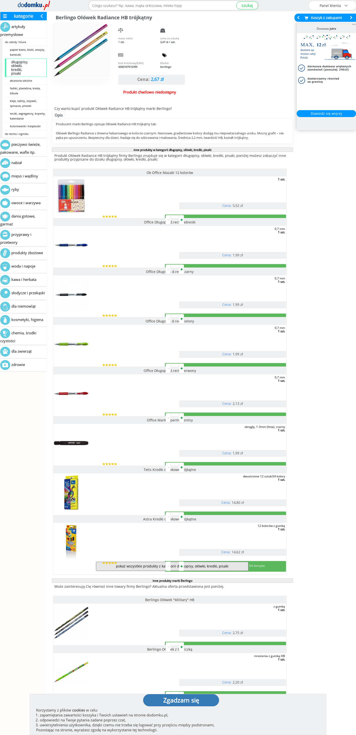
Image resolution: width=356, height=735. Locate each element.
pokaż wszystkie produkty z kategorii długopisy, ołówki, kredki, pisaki (172, 378)
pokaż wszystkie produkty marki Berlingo (172, 547)
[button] (16, 616)
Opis (59, 115)
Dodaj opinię (48, 636)
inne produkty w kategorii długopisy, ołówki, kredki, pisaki (172, 150)
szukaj (247, 5)
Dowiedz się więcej (326, 113)
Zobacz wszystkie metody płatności (135, 640)
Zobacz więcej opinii (51, 644)
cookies (78, 710)
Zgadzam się (181, 700)
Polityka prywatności (202, 681)
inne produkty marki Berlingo (172, 393)
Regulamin (193, 673)
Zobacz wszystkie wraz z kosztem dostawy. (308, 640)
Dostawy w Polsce (221, 640)
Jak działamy (194, 665)
